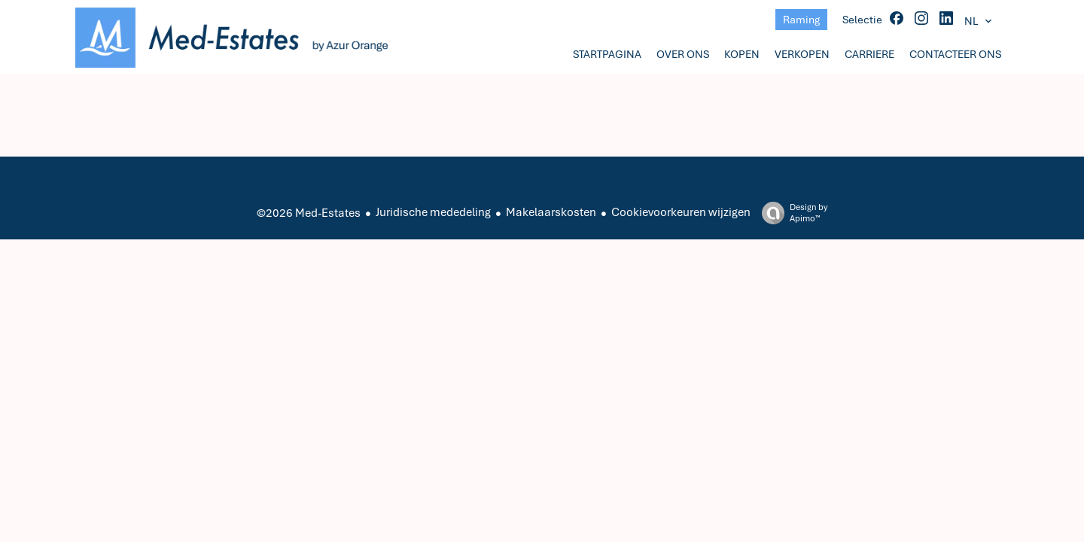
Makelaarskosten (551, 212)
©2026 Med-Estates (309, 213)
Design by (790, 213)
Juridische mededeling (433, 212)
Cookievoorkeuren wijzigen (681, 212)
